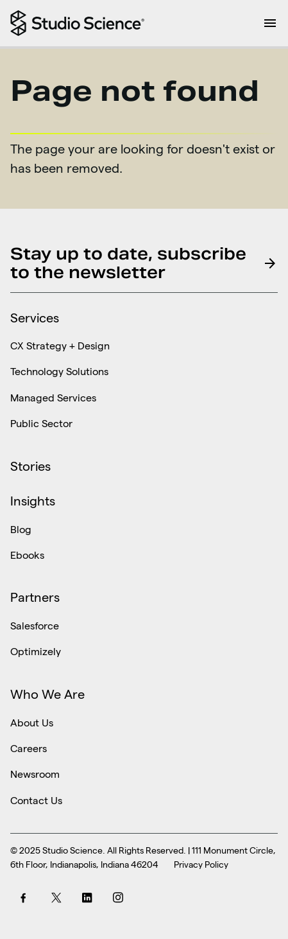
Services (34, 318)
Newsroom (35, 774)
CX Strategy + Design (60, 345)
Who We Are (47, 694)
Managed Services (53, 397)
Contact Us (36, 799)
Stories (30, 466)
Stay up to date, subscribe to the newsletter (144, 263)
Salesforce (34, 625)
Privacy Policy (201, 864)
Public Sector (41, 422)
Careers (28, 748)
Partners (35, 597)
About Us (31, 722)
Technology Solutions (59, 371)
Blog (20, 528)
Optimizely (35, 651)
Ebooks (27, 554)
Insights (32, 501)
